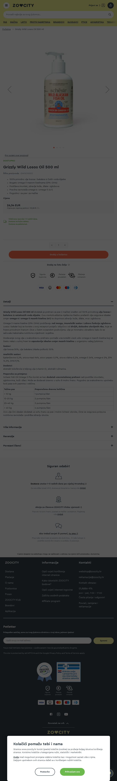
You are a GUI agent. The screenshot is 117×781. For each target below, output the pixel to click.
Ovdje (16, 757)
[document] (59, 759)
